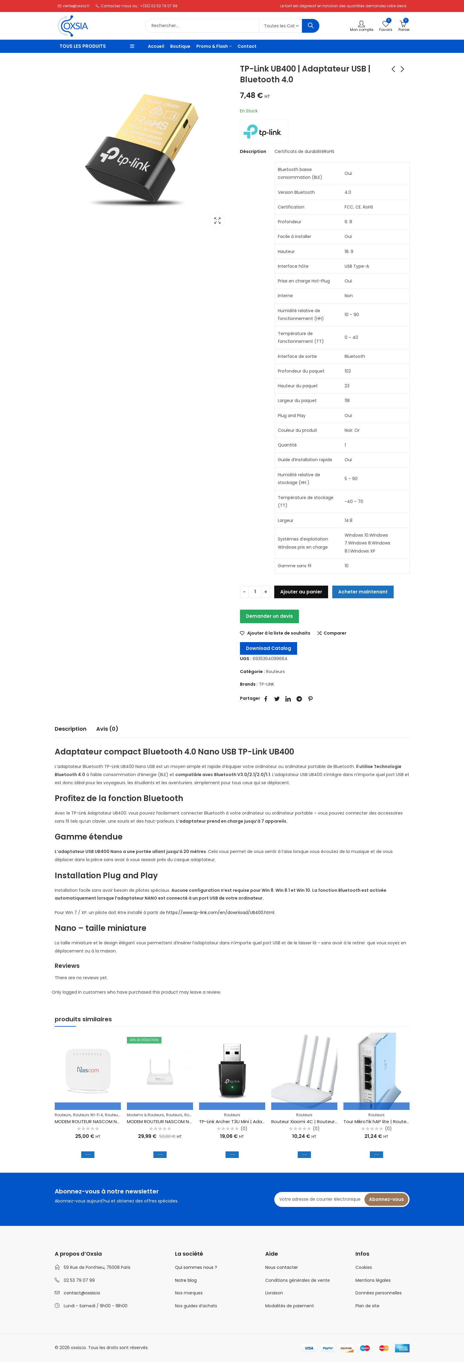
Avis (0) (107, 729)
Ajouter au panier (301, 592)
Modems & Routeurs (145, 1114)
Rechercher (310, 26)
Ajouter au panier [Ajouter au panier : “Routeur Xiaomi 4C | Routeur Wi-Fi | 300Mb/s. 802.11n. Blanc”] (304, 1154)
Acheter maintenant (363, 592)
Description (71, 729)
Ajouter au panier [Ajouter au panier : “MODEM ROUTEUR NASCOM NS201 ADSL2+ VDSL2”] (87, 1154)
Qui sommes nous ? (196, 1267)
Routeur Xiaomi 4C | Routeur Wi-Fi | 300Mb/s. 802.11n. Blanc (336, 1121)
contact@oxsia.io (82, 1293)
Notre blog (186, 1280)
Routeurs (275, 672)
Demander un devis (269, 616)
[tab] (71, 729)
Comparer (335, 633)
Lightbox (217, 220)
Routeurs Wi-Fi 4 (88, 1114)
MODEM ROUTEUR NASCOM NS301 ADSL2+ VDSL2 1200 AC (187, 1121)
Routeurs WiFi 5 (119, 1114)
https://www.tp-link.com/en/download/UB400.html (220, 913)
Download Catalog (268, 648)
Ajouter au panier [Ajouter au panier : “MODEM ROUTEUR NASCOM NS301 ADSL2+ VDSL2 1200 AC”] (160, 1154)
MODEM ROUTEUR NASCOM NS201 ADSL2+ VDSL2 (106, 1121)
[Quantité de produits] (255, 592)
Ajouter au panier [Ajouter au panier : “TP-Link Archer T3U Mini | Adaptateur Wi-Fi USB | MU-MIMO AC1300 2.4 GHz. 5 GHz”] (232, 1154)
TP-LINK (266, 684)
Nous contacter (281, 1267)
